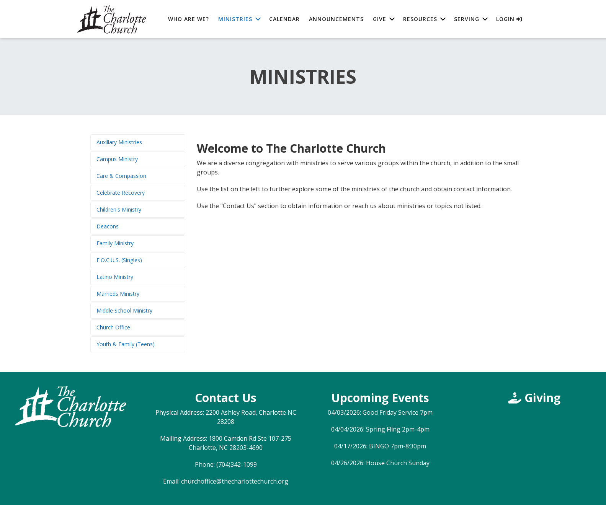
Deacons (107, 226)
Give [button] (379, 19)
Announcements (336, 19)
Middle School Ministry (124, 310)
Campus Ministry (117, 159)
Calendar (284, 19)
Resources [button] (420, 19)
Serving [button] (466, 19)
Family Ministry (115, 243)
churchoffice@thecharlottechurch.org (234, 481)
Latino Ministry (114, 276)
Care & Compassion (121, 175)
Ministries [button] (235, 19)
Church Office (113, 327)
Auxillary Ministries (119, 142)
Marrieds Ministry (117, 293)
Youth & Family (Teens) (125, 344)
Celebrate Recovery (120, 192)
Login (509, 19)
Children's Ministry (118, 209)
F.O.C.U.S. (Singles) (119, 260)
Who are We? (188, 19)
